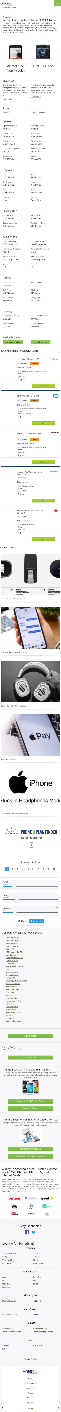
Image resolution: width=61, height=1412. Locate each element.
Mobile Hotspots (9, 1301)
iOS (4, 1349)
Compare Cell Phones (8, 7)
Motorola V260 (11, 978)
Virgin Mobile (7, 1260)
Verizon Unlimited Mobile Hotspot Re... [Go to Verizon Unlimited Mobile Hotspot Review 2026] (14, 599)
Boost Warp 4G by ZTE (14, 989)
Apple (4, 1277)
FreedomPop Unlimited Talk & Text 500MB (29, 473)
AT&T (35, 1254)
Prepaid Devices (40, 1328)
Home (30, 1378)
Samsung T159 (11, 943)
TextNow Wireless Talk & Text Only (29, 434)
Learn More (30, 1036)
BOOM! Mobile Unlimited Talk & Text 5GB (30, 512)
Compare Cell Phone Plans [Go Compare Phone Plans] (30, 1101)
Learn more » (8, 99)
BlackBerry (37, 1277)
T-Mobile (37, 1257)
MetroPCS (6, 1263)
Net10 (35, 1260)
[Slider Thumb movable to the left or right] (14, 887)
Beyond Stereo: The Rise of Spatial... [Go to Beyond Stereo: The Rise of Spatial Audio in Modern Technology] (13, 706)
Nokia (35, 1284)
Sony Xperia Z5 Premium (15, 966)
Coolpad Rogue (11, 998)
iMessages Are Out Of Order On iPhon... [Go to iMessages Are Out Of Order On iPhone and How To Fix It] (14, 652)
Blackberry (37, 1345)
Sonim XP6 (10, 949)
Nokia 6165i (10, 1015)
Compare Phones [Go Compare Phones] (30, 1108)
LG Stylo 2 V (10, 1004)
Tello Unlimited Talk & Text (28, 396)
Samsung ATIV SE (12, 938)
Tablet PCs (37, 1301)
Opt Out (30, 1408)
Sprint (4, 1257)
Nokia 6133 (10, 995)
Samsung (6, 1287)
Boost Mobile (38, 1263)
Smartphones (7, 1328)
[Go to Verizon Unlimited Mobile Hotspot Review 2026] (30, 574)
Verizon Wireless (9, 1254)
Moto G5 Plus (11, 955)
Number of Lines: (30, 862)
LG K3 (8, 969)
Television (37, 1315)
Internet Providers (9, 1315)
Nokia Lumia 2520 (12, 972)
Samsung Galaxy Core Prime (16, 981)
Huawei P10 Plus (12, 961)
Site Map (30, 1403)
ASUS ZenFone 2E (13, 984)
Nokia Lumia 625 (12, 1007)
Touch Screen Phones (11, 1332)
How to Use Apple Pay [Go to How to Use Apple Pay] (8, 759)
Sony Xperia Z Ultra (13, 946)
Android (5, 1345)
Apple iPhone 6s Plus (13, 1012)
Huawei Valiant (11, 1010)
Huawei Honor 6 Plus (13, 1001)
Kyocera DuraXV (12, 975)
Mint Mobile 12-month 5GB (28, 359)
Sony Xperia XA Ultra (13, 1021)
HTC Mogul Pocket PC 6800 (16, 952)
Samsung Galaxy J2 (13, 940)
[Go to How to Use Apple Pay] (30, 735)
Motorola (6, 1284)
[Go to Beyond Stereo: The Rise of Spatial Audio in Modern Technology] (30, 681)
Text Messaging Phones (43, 1332)
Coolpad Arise (11, 992)
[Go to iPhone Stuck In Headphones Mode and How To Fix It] (30, 788)
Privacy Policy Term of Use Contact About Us (30, 1391)
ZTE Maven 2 (11, 963)
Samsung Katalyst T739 (14, 958)
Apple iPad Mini (11, 986)
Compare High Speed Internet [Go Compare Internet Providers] (30, 1156)
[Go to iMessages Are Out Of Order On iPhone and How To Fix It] (30, 628)
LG (34, 1281)
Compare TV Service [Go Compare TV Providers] (30, 1149)
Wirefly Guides (30, 1359)
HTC (4, 1281)
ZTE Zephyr (10, 1018)
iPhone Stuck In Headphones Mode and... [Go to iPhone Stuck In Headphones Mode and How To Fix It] (15, 813)
